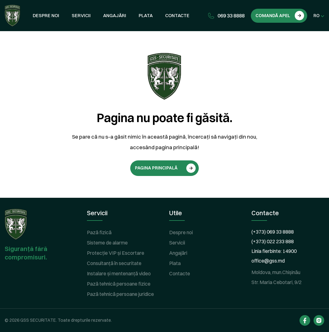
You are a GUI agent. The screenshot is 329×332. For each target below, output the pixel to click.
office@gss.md (268, 261)
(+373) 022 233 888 (272, 241)
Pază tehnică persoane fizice (118, 284)
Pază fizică (99, 232)
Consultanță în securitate (114, 263)
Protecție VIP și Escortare (115, 253)
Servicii (81, 15)
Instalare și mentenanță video (119, 273)
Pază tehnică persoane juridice (120, 294)
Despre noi (46, 15)
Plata (146, 15)
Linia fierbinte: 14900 (274, 251)
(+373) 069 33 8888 (272, 232)
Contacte (177, 15)
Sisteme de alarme (107, 243)
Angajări (114, 15)
